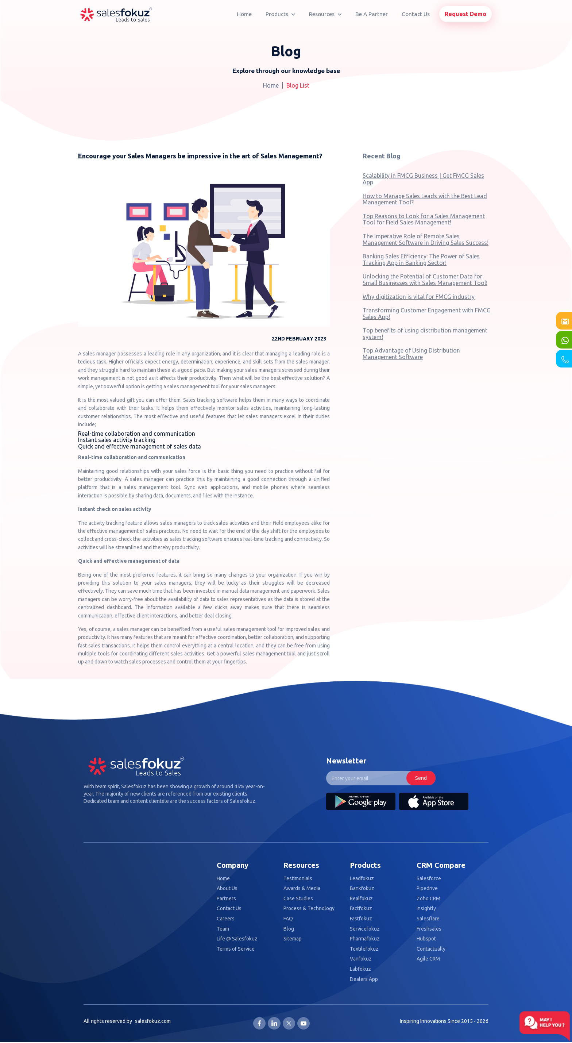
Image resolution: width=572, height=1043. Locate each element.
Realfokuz (361, 898)
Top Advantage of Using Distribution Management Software (411, 353)
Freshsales (429, 929)
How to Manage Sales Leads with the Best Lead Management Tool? (425, 199)
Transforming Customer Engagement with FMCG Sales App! (427, 313)
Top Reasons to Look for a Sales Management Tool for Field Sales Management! (424, 219)
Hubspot (426, 939)
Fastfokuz (361, 918)
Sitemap (292, 939)
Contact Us (416, 14)
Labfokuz (360, 969)
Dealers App (364, 979)
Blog (288, 929)
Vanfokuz (361, 959)
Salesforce (429, 878)
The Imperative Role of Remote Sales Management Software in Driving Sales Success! (425, 239)
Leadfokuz (362, 878)
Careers (226, 918)
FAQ (288, 918)
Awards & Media (301, 888)
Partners (226, 898)
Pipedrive (427, 888)
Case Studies (298, 898)
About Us (227, 888)
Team (223, 929)
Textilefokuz (364, 949)
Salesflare (428, 918)
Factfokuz (361, 908)
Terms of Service (236, 949)
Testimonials (297, 878)
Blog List (297, 85)
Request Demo (465, 14)
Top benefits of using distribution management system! (425, 333)
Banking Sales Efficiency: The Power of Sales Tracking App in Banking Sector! (421, 259)
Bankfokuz (362, 888)
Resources (325, 14)
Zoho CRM (428, 898)
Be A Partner (371, 14)
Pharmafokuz (365, 939)
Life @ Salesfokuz (237, 939)
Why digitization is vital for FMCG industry (419, 296)
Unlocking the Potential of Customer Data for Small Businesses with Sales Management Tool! (425, 279)
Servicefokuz (365, 929)
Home (244, 14)
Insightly (426, 908)
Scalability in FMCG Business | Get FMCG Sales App (423, 178)
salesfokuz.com (153, 1021)
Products (280, 14)
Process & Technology (309, 908)
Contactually (431, 949)
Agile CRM (428, 959)
